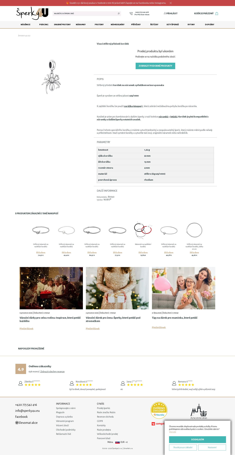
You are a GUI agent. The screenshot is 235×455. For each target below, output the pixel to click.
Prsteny (99, 24)
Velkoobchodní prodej (107, 434)
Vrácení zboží (62, 425)
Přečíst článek (26, 328)
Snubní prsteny (62, 24)
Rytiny (191, 24)
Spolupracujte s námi (66, 408)
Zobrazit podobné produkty (155, 66)
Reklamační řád (63, 434)
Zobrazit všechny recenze (52, 371)
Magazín (60, 412)
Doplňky (209, 24)
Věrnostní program (65, 421)
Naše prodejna (104, 430)
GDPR (100, 421)
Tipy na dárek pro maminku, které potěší (174, 318)
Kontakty (101, 425)
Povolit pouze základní (183, 447)
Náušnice (25, 24)
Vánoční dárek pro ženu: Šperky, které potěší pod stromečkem (113, 320)
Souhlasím (197, 439)
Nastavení (212, 447)
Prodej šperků (103, 408)
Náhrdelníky (117, 24)
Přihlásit (170, 13)
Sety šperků (173, 24)
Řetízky (154, 24)
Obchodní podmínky (66, 430)
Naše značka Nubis (106, 412)
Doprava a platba (64, 417)
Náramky (81, 24)
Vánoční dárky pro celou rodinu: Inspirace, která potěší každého (50, 320)
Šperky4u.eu (24, 36)
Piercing (43, 24)
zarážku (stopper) (133, 106)
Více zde (172, 432)
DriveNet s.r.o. (128, 448)
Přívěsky (136, 24)
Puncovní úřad (103, 438)
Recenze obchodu (105, 417)
